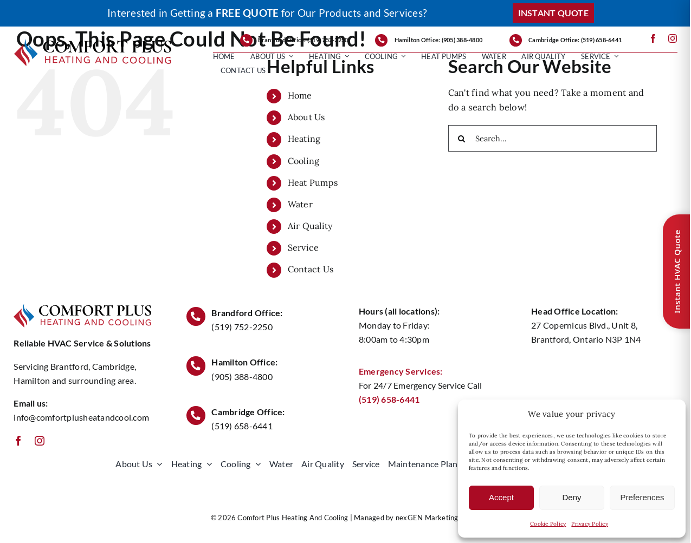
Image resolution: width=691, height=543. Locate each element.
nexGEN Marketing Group (438, 517)
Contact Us (310, 269)
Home (300, 95)
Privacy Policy (589, 523)
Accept (501, 497)
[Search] (461, 138)
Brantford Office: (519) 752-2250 (303, 39)
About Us (306, 117)
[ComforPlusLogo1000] (93, 43)
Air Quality (310, 225)
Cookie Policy (548, 523)
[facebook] (653, 38)
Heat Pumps (313, 182)
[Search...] (552, 138)
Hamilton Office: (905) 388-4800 (439, 39)
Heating (304, 138)
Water (300, 204)
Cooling (304, 160)
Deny (571, 497)
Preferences (642, 497)
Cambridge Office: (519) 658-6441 (575, 39)
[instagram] (672, 38)
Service (303, 247)
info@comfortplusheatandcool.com (81, 417)
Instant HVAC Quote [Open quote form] (676, 271)
